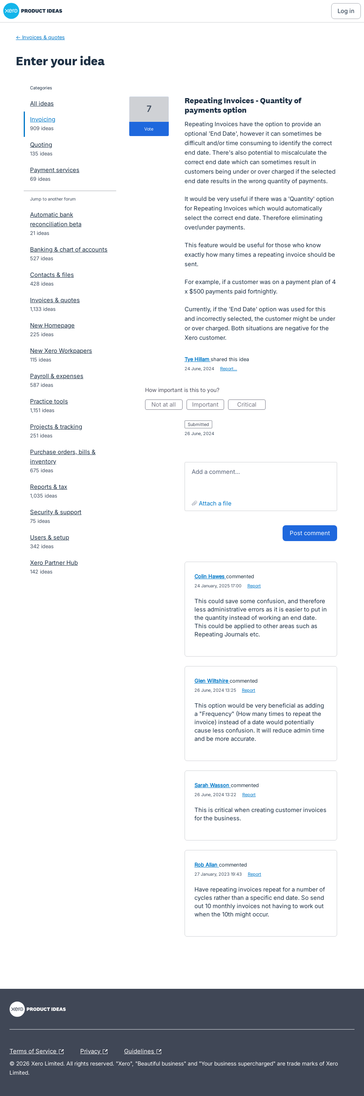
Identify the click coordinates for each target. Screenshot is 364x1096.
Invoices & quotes (55, 300)
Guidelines (144, 1051)
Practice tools (49, 401)
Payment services (54, 170)
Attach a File (215, 503)
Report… (228, 368)
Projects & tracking (56, 426)
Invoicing (42, 119)
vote (148, 129)
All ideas (42, 103)
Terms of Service (38, 1051)
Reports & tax (48, 486)
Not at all (167, 405)
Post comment (310, 533)
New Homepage (52, 325)
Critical (251, 405)
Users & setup (49, 537)
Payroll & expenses (56, 376)
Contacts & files (52, 274)
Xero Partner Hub (54, 562)
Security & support (55, 512)
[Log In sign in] (346, 11)
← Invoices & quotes (40, 37)
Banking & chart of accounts (69, 249)
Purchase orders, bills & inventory (63, 456)
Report (254, 586)
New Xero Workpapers (61, 350)
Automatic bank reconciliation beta (55, 219)
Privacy (95, 1051)
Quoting (41, 144)
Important (208, 405)
